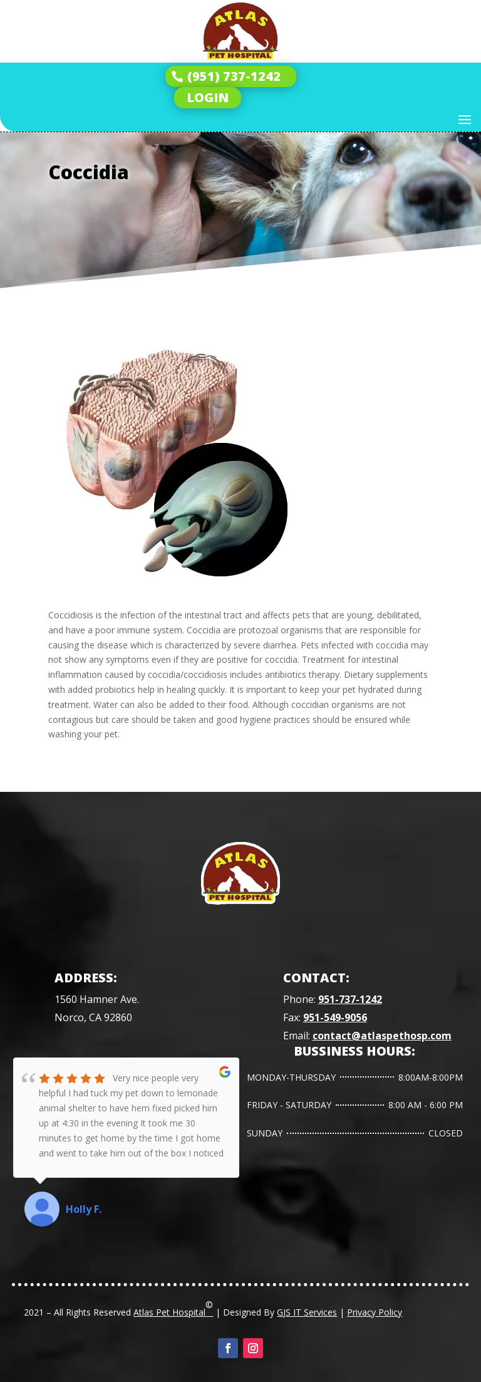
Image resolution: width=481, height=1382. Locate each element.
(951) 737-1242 (234, 76)
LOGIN (208, 97)
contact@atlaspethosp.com (382, 1035)
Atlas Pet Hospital (173, 1308)
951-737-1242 (350, 999)
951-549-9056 (335, 1017)
